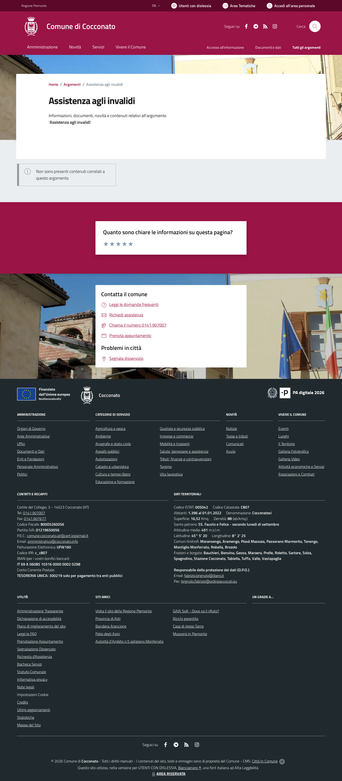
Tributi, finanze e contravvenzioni (185, 459)
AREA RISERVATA (168, 773)
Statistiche (25, 717)
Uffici (21, 444)
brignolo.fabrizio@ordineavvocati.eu (209, 581)
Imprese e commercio (176, 436)
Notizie (231, 428)
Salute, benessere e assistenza (184, 451)
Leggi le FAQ (27, 634)
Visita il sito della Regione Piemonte (123, 611)
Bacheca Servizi (29, 664)
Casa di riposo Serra (188, 626)
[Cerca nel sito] (315, 26)
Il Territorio (286, 444)
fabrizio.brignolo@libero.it (204, 575)
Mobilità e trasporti (175, 444)
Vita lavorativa (171, 474)
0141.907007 (34, 513)
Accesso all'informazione (225, 47)
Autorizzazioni (106, 459)
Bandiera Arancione (110, 626)
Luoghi (283, 436)
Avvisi (230, 451)
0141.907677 (35, 518)
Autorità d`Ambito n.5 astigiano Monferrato (129, 641)
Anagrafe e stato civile (113, 444)
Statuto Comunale (31, 672)
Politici (22, 474)
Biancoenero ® (189, 768)
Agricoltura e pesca (110, 428)
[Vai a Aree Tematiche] (239, 5)
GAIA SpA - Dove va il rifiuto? (196, 611)
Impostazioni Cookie (32, 694)
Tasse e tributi (237, 436)
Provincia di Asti (107, 618)
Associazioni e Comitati (296, 474)
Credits (22, 702)
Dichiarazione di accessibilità (39, 618)
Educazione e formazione (115, 482)
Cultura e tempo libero (112, 474)
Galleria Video (289, 459)
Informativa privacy (32, 679)
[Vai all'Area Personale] (291, 5)
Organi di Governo (31, 428)
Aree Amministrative (33, 436)
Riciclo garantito (185, 618)
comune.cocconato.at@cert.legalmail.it (57, 535)
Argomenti (72, 84)
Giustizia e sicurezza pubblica (182, 428)
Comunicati (235, 444)
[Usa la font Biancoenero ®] (191, 5)
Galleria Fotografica (293, 451)
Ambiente (103, 436)
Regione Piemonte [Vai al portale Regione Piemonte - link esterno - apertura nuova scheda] (34, 5)
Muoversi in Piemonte (190, 634)
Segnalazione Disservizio (36, 649)
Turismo (166, 466)
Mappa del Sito (29, 725)
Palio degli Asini (107, 634)
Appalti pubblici (107, 451)
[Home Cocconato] (68, 26)
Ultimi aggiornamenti (33, 710)
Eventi (283, 428)
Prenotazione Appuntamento (40, 641)
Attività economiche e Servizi (301, 466)
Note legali (25, 687)
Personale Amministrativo (37, 466)
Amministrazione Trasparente (40, 611)
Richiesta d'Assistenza (34, 656)
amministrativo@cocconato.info (53, 541)
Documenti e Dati (30, 451)
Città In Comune (265, 761)
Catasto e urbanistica (112, 466)
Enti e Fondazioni (30, 459)
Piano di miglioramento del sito (41, 626)
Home (53, 84)
